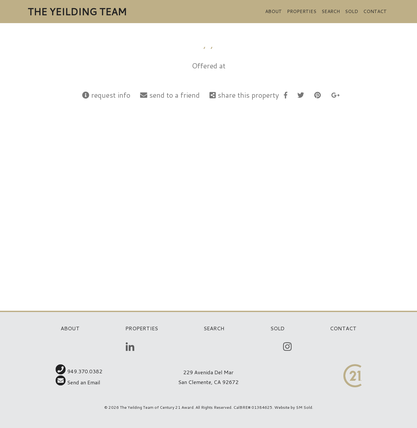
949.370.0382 (78, 371)
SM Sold (304, 407)
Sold (351, 11)
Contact (375, 11)
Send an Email (77, 382)
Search (331, 11)
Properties (301, 11)
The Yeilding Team (77, 12)
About (273, 11)
